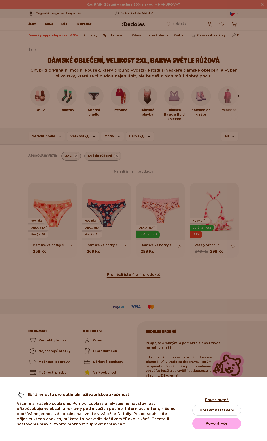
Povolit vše (217, 423)
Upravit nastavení (217, 410)
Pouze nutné (217, 400)
